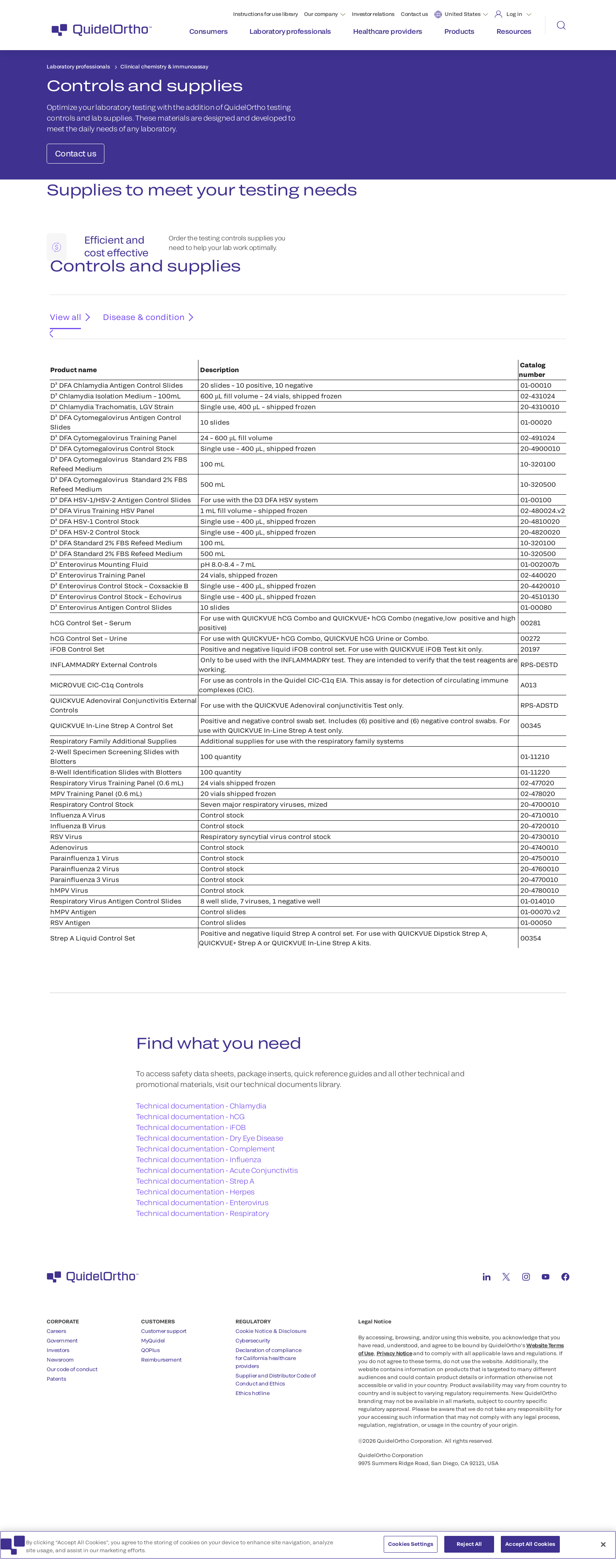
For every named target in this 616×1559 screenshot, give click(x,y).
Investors (58, 1396)
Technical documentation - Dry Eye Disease (209, 1183)
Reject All (469, 1548)
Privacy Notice (394, 1399)
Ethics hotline (252, 1439)
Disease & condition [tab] (137, 369)
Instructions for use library (265, 14)
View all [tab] (63, 369)
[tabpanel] (308, 691)
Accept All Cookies (530, 1548)
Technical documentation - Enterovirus (202, 1248)
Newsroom (60, 1405)
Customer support (163, 1377)
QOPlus (150, 1396)
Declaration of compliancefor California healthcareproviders (268, 1404)
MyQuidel (153, 1386)
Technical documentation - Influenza (198, 1205)
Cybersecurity (252, 1386)
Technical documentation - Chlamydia (201, 1151)
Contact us (414, 14)
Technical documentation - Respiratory (202, 1259)
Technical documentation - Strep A (195, 1226)
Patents (56, 1424)
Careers (56, 1377)
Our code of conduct (72, 1415)
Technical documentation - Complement (205, 1194)
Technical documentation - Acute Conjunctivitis (217, 1216)
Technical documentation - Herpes (195, 1237)
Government (62, 1386)
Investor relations (373, 14)
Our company (321, 14)
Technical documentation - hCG (190, 1162)
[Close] (603, 1549)
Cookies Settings (410, 1548)
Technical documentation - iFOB (191, 1173)
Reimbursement (161, 1405)
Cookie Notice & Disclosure (270, 1377)
